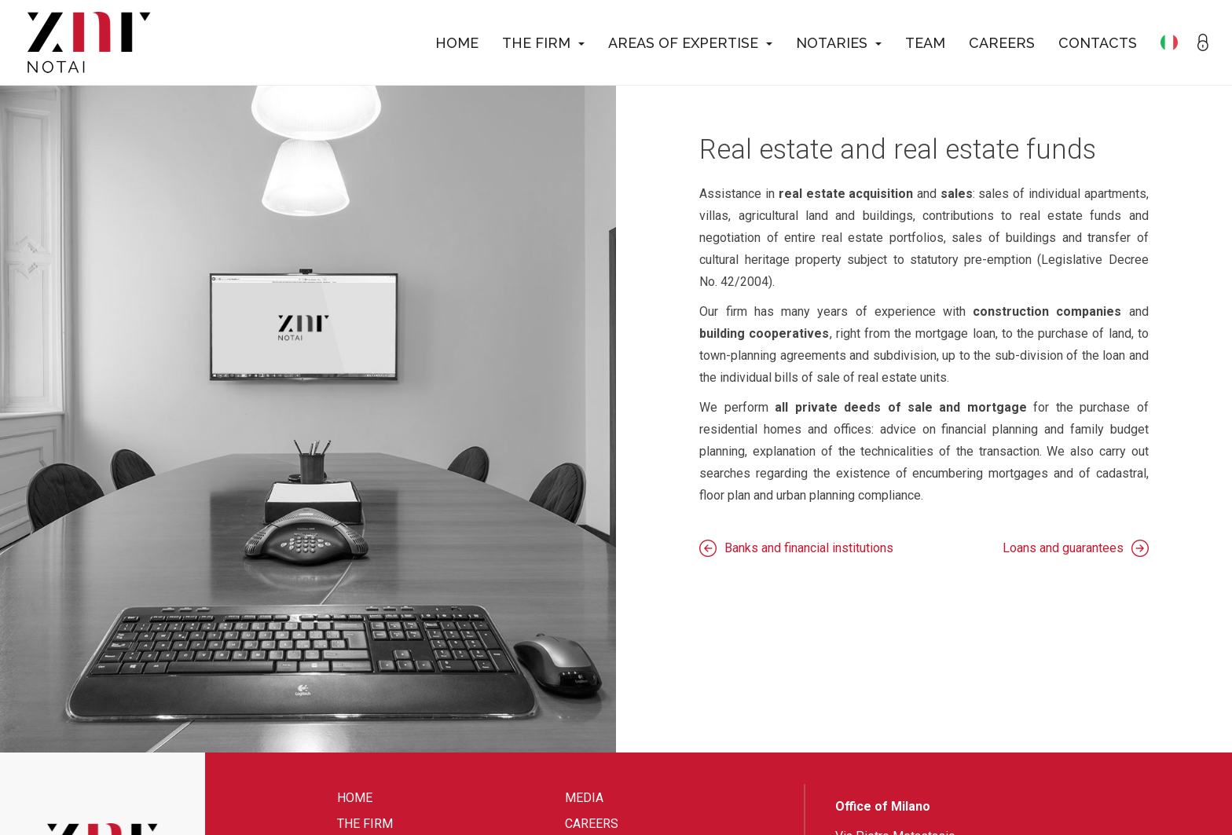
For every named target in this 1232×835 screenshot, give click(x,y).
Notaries (839, 43)
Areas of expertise (690, 43)
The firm (543, 43)
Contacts (1097, 43)
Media (584, 797)
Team (925, 43)
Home (456, 43)
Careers (1002, 43)
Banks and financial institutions (808, 547)
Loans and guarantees (1063, 547)
